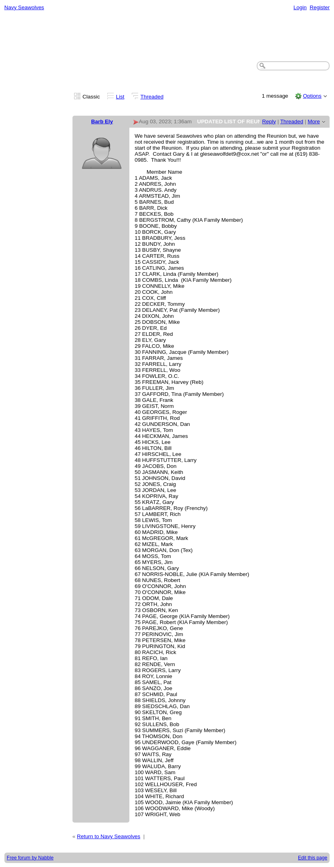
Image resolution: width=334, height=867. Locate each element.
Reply (269, 121)
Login (300, 7)
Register (320, 7)
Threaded (152, 97)
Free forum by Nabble (30, 858)
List (120, 97)
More (314, 121)
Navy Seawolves (24, 7)
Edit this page (312, 858)
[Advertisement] (167, 36)
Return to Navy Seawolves (108, 836)
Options (312, 96)
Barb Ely (102, 121)
